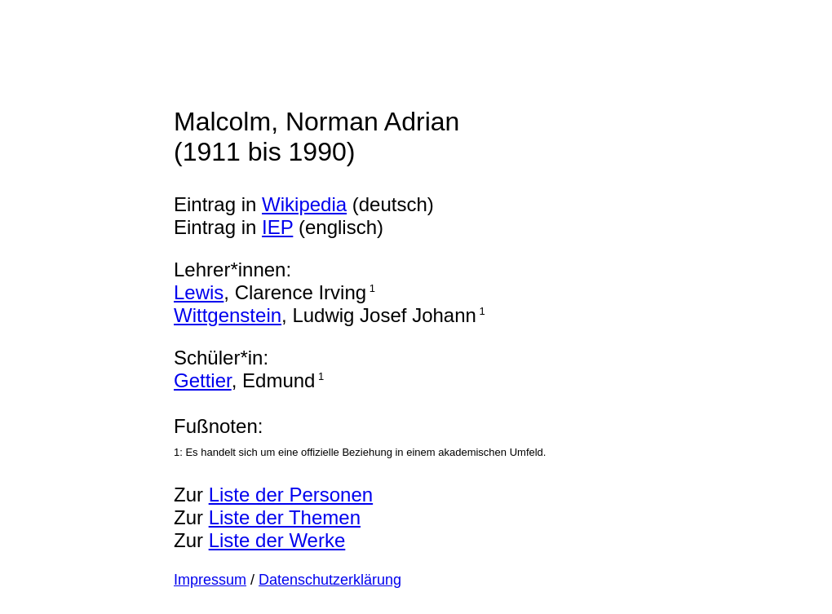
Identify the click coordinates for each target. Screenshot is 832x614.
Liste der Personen (291, 495)
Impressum (210, 580)
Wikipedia (304, 204)
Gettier (203, 380)
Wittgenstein (227, 315)
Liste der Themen (285, 517)
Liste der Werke (277, 540)
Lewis (198, 292)
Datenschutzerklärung (330, 580)
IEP (277, 227)
